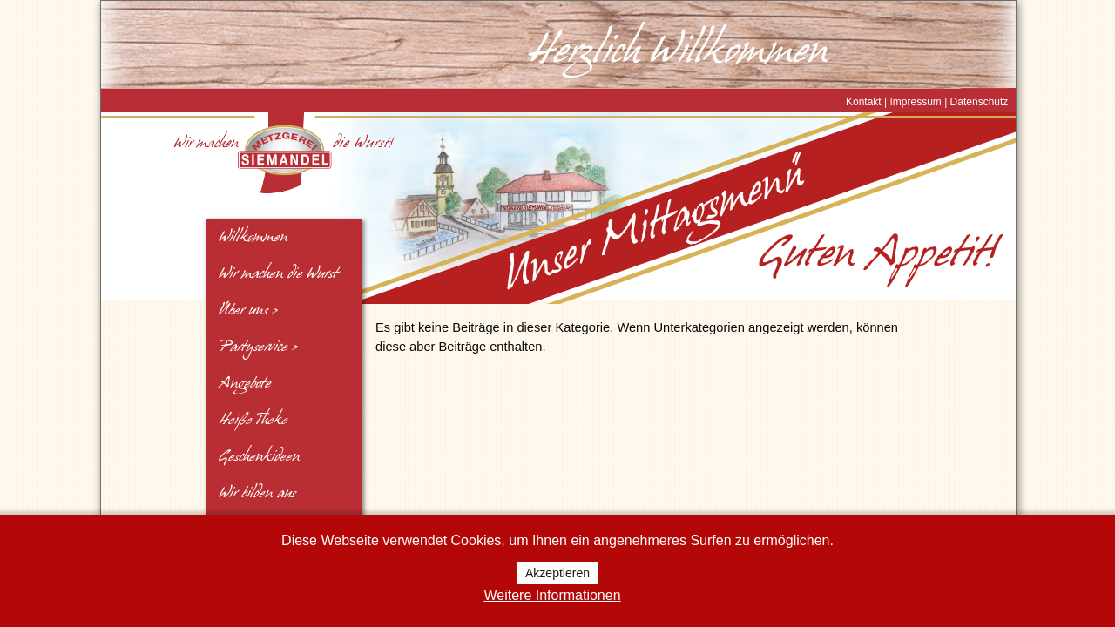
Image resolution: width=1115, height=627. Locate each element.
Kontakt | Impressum (894, 102)
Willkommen (253, 237)
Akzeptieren (557, 573)
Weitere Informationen (551, 595)
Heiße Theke (253, 420)
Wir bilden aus (257, 493)
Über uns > (248, 310)
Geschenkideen (259, 456)
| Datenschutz (975, 102)
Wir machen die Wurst (278, 273)
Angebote (245, 383)
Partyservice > (258, 347)
